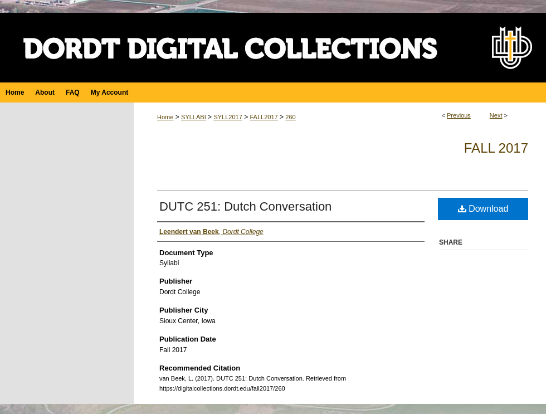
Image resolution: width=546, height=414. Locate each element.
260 (290, 117)
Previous (459, 115)
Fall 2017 (496, 147)
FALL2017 (263, 117)
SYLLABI (193, 117)
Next (496, 115)
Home (165, 117)
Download (483, 208)
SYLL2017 (227, 117)
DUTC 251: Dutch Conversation (245, 206)
